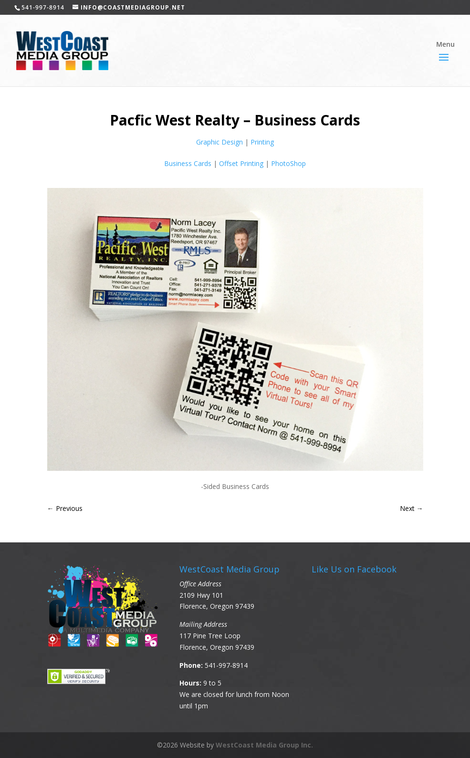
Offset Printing (241, 163)
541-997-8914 (226, 665)
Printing (262, 141)
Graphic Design (219, 141)
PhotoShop (288, 163)
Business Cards (187, 163)
